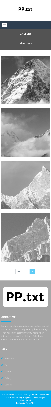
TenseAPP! (30, 403)
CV (6, 365)
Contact (8, 384)
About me (9, 358)
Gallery (22, 43)
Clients (8, 371)
